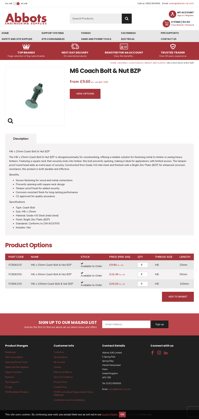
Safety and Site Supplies (17, 39)
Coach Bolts (136, 63)
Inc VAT (8, 3)
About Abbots (60, 357)
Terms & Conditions (63, 377)
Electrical (128, 39)
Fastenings (128, 33)
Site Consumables (53, 39)
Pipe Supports (170, 33)
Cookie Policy (60, 387)
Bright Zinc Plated (155, 63)
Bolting (122, 63)
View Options (85, 93)
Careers (57, 367)
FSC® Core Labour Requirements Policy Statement (73, 394)
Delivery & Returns (63, 372)
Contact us (168, 39)
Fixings (86, 33)
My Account (59, 362)
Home (5, 33)
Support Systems (53, 33)
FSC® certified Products (17, 392)
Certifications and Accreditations (69, 400)
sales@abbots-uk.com (181, 3)
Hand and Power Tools (96, 39)
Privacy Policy (60, 382)
